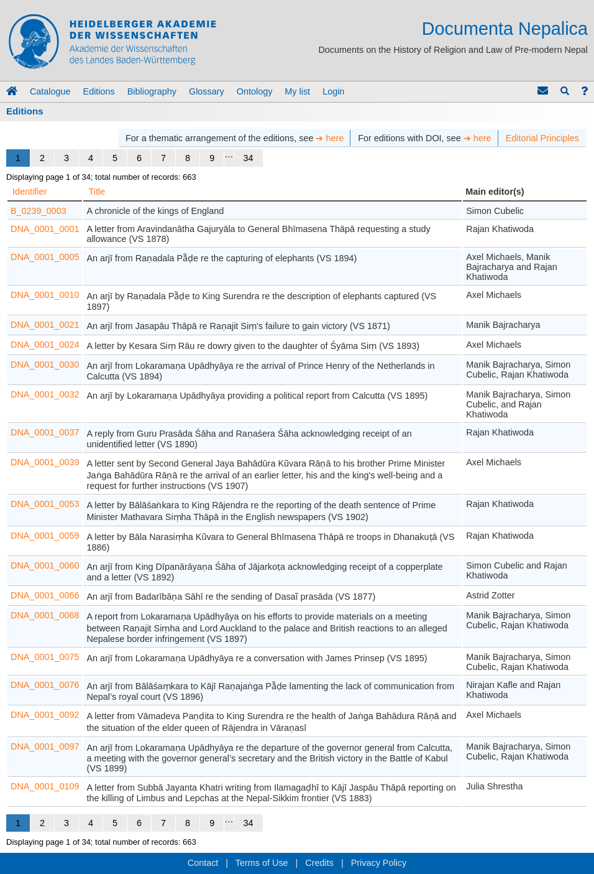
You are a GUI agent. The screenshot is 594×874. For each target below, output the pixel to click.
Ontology (255, 91)
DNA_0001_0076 (45, 685)
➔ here (330, 138)
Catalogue (50, 91)
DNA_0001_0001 (45, 229)
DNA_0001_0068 (45, 615)
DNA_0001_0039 (45, 462)
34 (249, 158)
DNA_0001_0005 (45, 257)
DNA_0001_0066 (45, 595)
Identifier (29, 192)
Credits (319, 863)
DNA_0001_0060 (45, 565)
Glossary (206, 91)
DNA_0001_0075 (45, 657)
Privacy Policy (379, 863)
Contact (203, 863)
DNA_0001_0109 (45, 786)
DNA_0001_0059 (45, 536)
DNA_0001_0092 (45, 715)
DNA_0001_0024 (45, 345)
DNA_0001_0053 (45, 504)
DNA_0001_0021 (45, 325)
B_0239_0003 (38, 211)
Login (333, 91)
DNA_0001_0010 (45, 295)
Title (96, 192)
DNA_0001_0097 (45, 746)
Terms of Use (261, 863)
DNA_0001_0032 (45, 394)
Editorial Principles (542, 138)
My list (297, 91)
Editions (99, 91)
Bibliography (151, 91)
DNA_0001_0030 (45, 365)
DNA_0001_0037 (45, 432)
